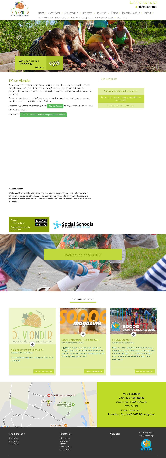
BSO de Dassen (55, 106)
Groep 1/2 (13, 438)
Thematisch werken (131, 12)
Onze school (54, 12)
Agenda (63, 443)
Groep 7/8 (122, 17)
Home (41, 12)
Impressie (101, 12)
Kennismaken (66, 446)
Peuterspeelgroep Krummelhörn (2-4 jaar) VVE (92, 17)
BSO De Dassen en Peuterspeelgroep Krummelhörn (43, 114)
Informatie (87, 12)
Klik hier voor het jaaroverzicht (121, 105)
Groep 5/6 (13, 443)
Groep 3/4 (13, 441)
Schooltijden (65, 449)
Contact (147, 12)
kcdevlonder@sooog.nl (146, 7)
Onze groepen (71, 12)
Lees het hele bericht (43, 371)
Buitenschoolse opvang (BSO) (52, 17)
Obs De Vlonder (109, 78)
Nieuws (114, 12)
